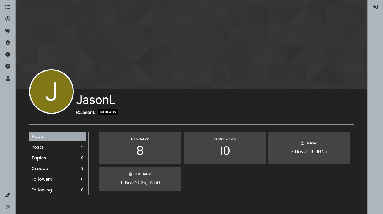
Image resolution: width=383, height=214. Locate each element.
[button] (7, 195)
